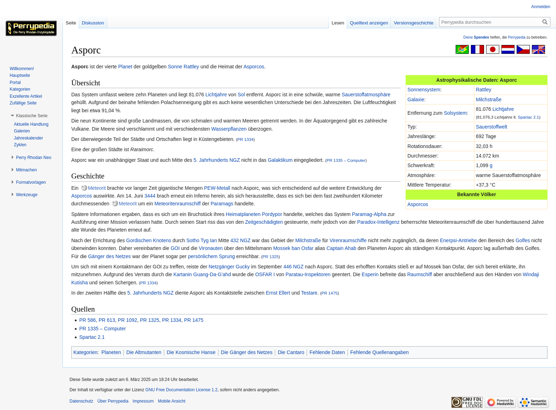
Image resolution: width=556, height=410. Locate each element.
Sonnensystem (423, 89)
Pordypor (272, 214)
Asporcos (254, 66)
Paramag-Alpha (369, 214)
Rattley (191, 66)
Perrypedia (517, 37)
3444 (149, 196)
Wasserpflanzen (229, 129)
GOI (175, 248)
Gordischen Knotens (148, 240)
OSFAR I (265, 274)
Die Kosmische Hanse (191, 352)
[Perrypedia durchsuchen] (494, 22)
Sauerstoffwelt (491, 127)
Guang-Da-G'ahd (212, 274)
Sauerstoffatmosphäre (366, 94)
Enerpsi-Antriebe (458, 240)
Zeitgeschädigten (264, 222)
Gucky (243, 266)
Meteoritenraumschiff (177, 203)
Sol (241, 94)
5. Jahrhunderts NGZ (217, 160)
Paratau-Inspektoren (307, 274)
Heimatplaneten (243, 214)
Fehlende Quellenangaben (379, 352)
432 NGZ (240, 240)
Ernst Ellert (278, 293)
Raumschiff (419, 274)
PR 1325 (270, 256)
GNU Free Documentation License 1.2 (181, 389)
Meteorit (97, 188)
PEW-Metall (217, 188)
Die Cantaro (291, 352)
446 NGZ (293, 266)
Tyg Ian (209, 240)
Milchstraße (488, 99)
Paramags (222, 203)
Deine (476, 37)
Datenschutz (81, 401)
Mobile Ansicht (171, 401)
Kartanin (182, 274)
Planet (125, 66)
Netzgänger (221, 266)
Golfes (523, 240)
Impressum (143, 401)
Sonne (175, 66)
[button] (32, 115)
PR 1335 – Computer (346, 160)
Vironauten (211, 248)
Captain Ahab (341, 248)
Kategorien (85, 352)
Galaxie (415, 99)
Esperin (370, 274)
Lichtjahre (503, 109)
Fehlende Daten (327, 352)
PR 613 (107, 320)
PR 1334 (245, 139)
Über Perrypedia (113, 401)
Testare (309, 293)
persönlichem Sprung (211, 256)
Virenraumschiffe (348, 240)
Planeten (111, 352)
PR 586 (87, 320)
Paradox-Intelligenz (378, 222)
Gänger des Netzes (109, 256)
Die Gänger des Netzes (247, 352)
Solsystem (455, 113)
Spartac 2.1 (528, 117)
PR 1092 (127, 320)
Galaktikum (280, 160)
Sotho (193, 240)
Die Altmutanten (143, 352)
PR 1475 (330, 293)
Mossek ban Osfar (293, 248)
